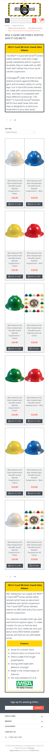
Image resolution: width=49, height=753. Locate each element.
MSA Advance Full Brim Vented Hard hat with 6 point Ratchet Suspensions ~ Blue (34, 185)
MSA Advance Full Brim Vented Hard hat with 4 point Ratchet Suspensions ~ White (14, 548)
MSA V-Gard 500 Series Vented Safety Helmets (24, 31)
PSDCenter (34, 750)
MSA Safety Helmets (35, 28)
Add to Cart (16, 204)
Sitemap (30, 748)
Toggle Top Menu (24, 1)
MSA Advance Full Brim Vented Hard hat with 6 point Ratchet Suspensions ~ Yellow (14, 259)
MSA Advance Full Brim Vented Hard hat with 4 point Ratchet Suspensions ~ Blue (34, 475)
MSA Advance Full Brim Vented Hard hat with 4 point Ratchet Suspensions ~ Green (14, 404)
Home (7, 25)
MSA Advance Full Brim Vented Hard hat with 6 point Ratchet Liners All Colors (34, 330)
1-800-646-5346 (15, 737)
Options (35, 349)
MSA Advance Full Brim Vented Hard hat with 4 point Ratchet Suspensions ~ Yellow (14, 476)
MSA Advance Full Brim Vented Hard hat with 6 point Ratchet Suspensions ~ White (14, 187)
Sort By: (8, 128)
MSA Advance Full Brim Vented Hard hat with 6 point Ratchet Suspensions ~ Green (14, 331)
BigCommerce (15, 750)
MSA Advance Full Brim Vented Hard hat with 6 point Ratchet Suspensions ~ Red (34, 258)
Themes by (24, 750)
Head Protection (18, 25)
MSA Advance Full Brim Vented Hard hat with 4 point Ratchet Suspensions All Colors (34, 548)
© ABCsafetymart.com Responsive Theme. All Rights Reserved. (24, 747)
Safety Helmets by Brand (16, 28)
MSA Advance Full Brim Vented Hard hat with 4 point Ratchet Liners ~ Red (34, 401)
